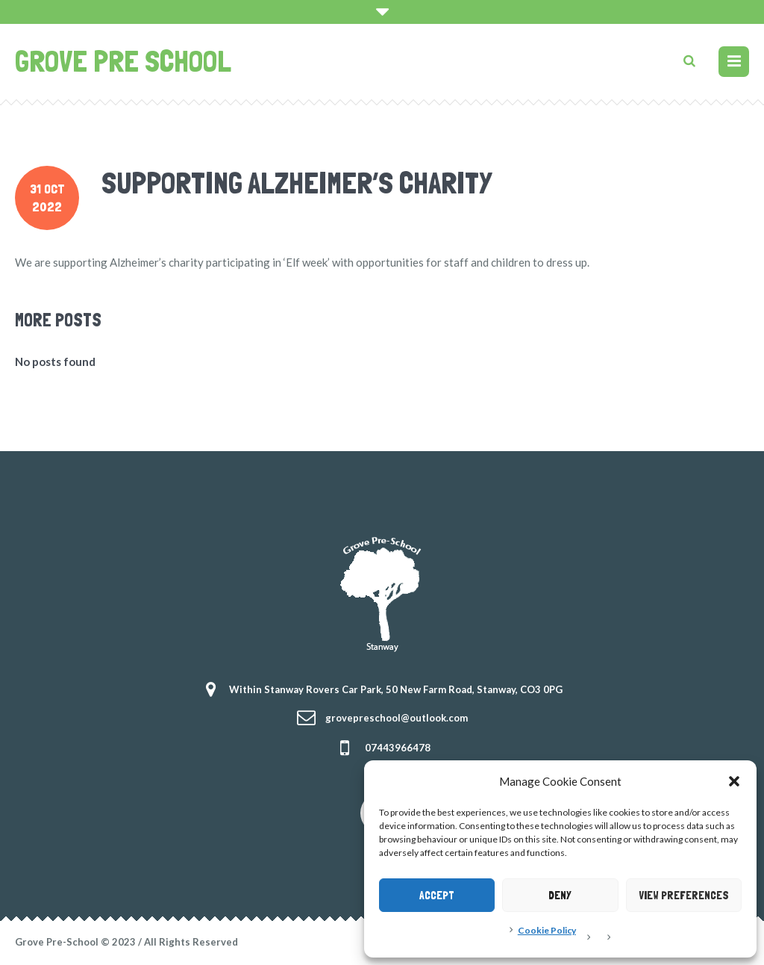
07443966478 (397, 748)
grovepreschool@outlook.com (396, 718)
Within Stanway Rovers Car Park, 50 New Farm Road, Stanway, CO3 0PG (396, 689)
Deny (560, 895)
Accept (436, 895)
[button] (734, 781)
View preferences (684, 895)
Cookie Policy (547, 930)
